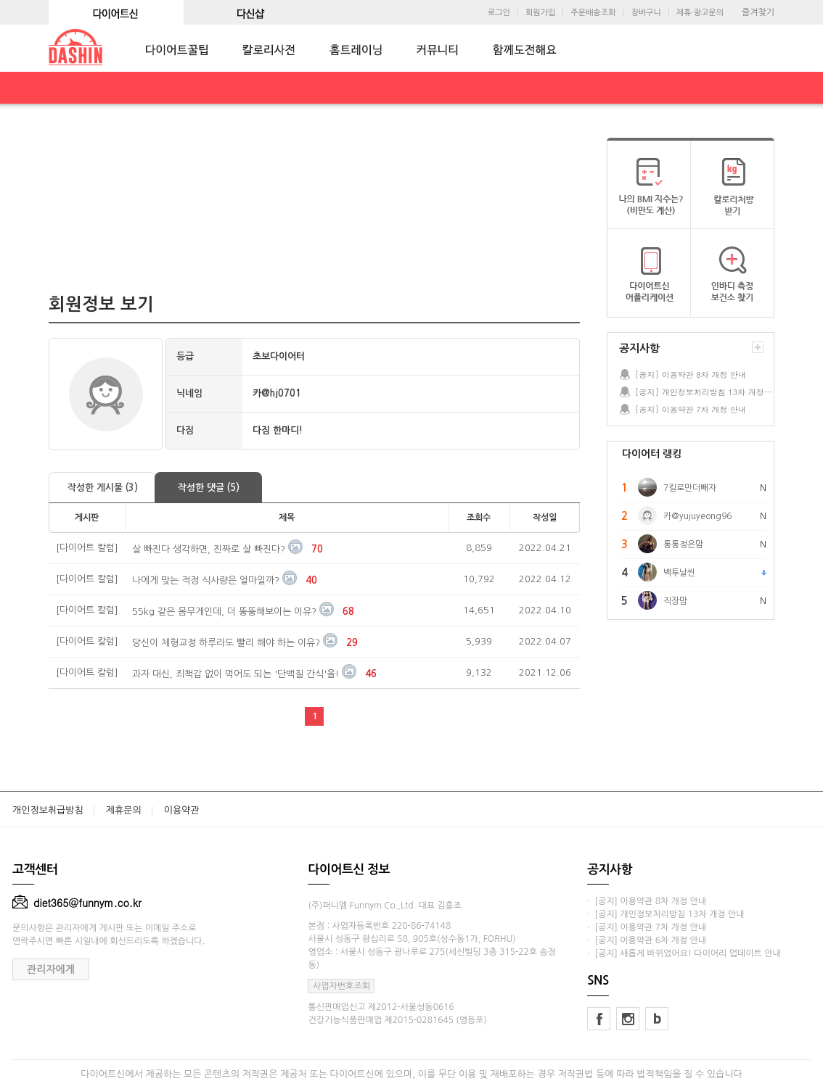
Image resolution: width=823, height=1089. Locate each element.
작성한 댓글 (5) (208, 487)
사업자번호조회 (341, 986)
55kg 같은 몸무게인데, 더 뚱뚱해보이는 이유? (224, 611)
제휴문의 (124, 810)
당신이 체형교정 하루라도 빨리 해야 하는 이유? (226, 642)
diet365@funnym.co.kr (77, 902)
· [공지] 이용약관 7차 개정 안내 (646, 927)
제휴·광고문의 (700, 13)
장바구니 (645, 13)
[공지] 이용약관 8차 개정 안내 (690, 374)
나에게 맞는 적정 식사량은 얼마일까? (205, 580)
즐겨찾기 (758, 12)
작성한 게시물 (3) (102, 487)
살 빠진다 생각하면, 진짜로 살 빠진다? (208, 549)
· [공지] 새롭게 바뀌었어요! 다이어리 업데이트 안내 (683, 953)
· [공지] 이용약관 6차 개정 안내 (646, 940)
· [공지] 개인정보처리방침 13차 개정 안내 (665, 914)
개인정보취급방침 (47, 810)
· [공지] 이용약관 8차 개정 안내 (646, 901)
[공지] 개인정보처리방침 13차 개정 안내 (704, 391)
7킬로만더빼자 (689, 488)
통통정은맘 (683, 544)
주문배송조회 (592, 13)
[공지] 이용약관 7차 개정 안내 (690, 409)
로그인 (499, 13)
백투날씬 (679, 572)
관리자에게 (51, 969)
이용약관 (182, 810)
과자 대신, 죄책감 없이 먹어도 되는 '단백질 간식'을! (235, 674)
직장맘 (675, 601)
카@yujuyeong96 (697, 516)
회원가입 (540, 13)
